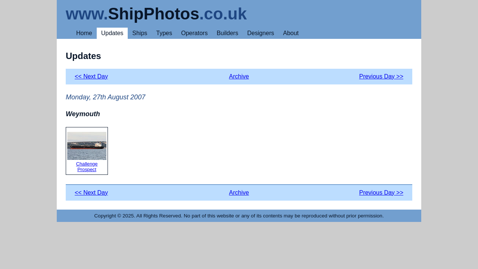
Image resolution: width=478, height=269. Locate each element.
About (291, 33)
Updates (112, 33)
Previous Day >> (381, 76)
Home (84, 33)
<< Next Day (91, 76)
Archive (239, 76)
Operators (194, 33)
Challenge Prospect (86, 152)
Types (164, 33)
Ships (139, 33)
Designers (260, 33)
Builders (227, 33)
